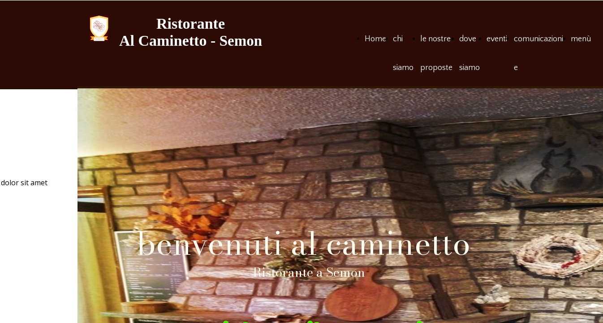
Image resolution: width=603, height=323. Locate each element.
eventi (497, 39)
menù (581, 39)
